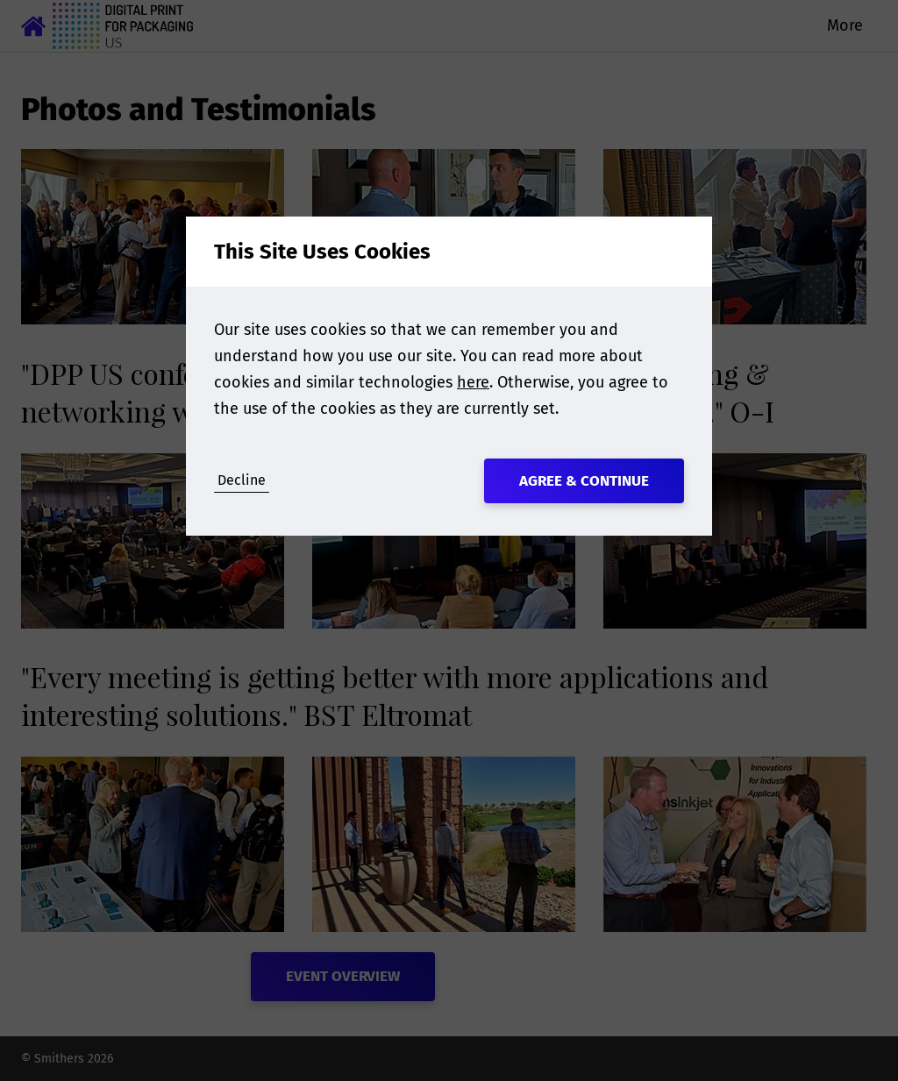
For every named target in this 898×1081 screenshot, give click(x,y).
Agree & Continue (584, 481)
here (473, 382)
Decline (241, 480)
